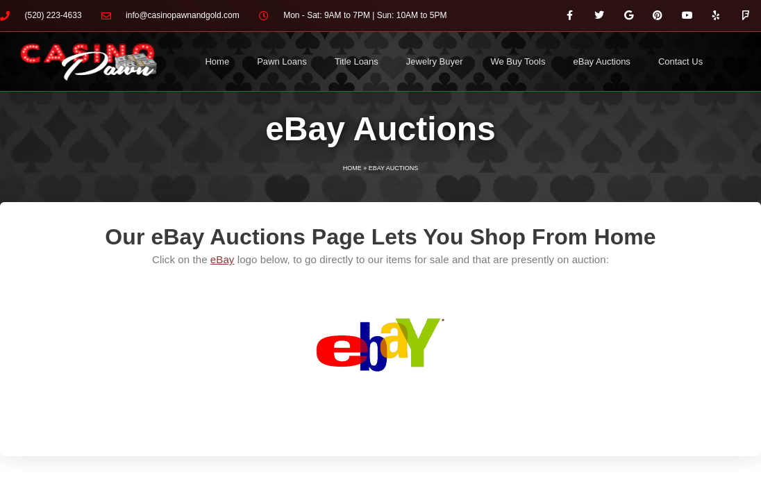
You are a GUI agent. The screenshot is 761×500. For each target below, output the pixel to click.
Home (217, 61)
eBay (222, 259)
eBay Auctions (601, 61)
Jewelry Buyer (434, 61)
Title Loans (356, 61)
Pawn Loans (282, 61)
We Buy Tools (517, 61)
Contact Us (680, 61)
